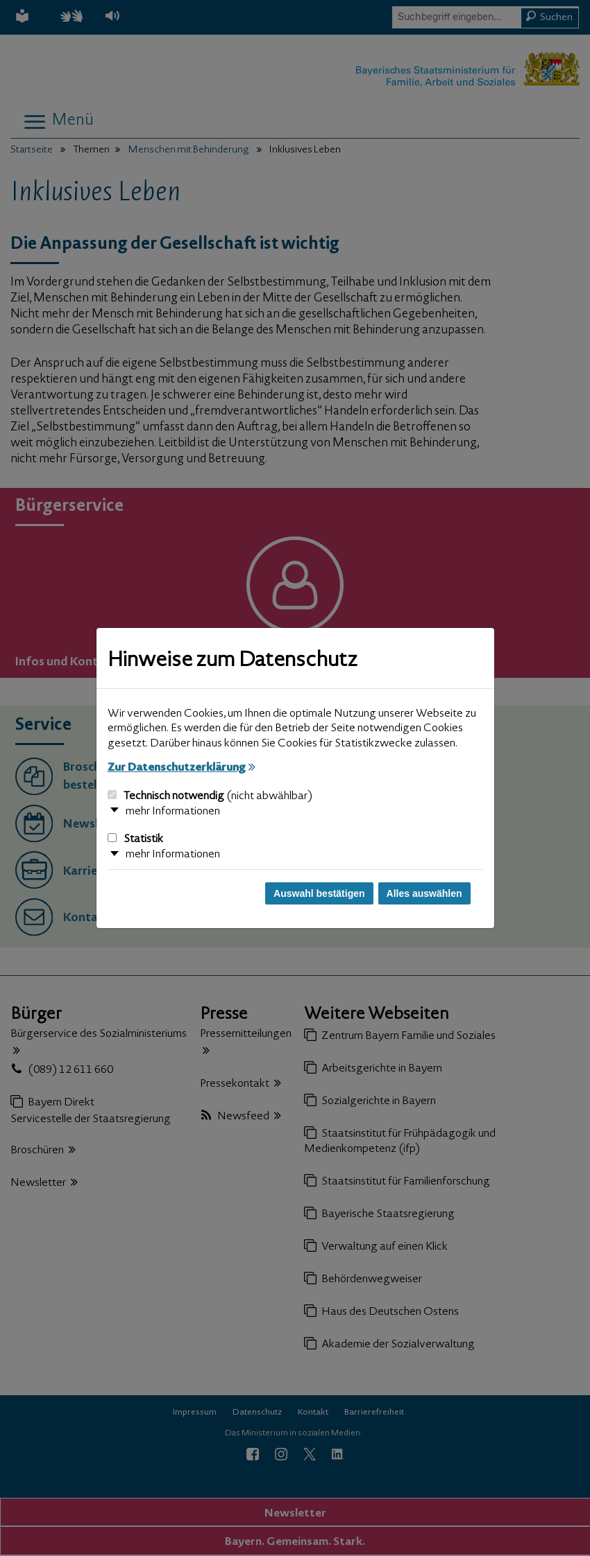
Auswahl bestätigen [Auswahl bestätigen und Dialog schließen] (318, 893)
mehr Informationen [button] (173, 811)
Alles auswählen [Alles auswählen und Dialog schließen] (424, 893)
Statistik (135, 839)
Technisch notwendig (210, 796)
